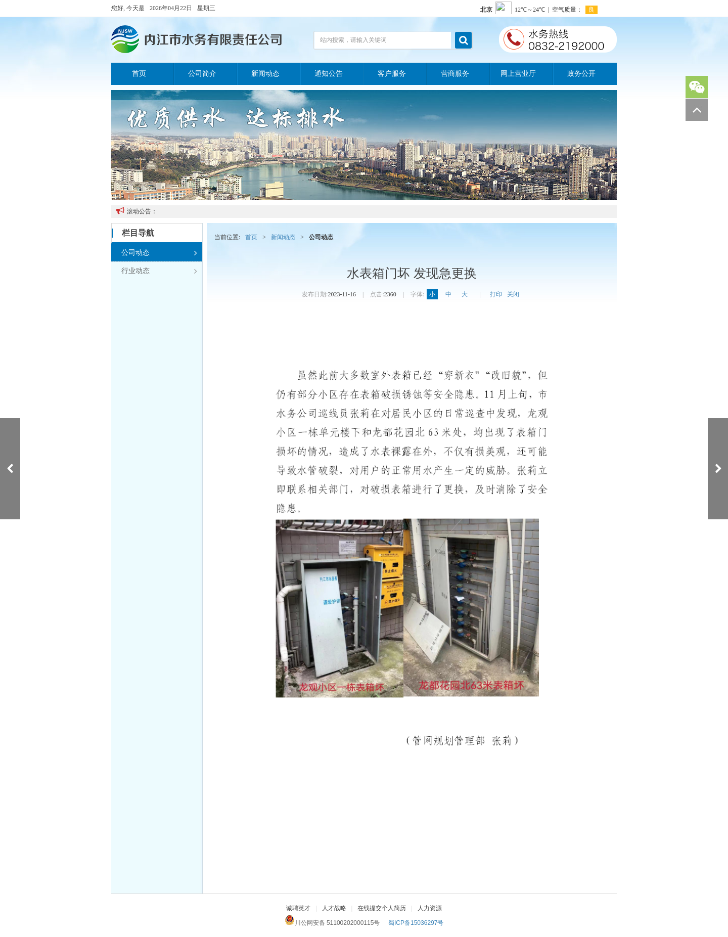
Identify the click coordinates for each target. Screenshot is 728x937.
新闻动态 (265, 73)
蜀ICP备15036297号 (415, 922)
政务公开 (581, 73)
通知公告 (328, 73)
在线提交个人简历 (381, 908)
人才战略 (334, 908)
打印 (496, 294)
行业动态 (159, 271)
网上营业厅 (518, 73)
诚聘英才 (298, 908)
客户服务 (392, 73)
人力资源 (430, 908)
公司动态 (159, 253)
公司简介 (202, 73)
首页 (139, 73)
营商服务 (455, 73)
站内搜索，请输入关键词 (353, 39)
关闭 (513, 294)
